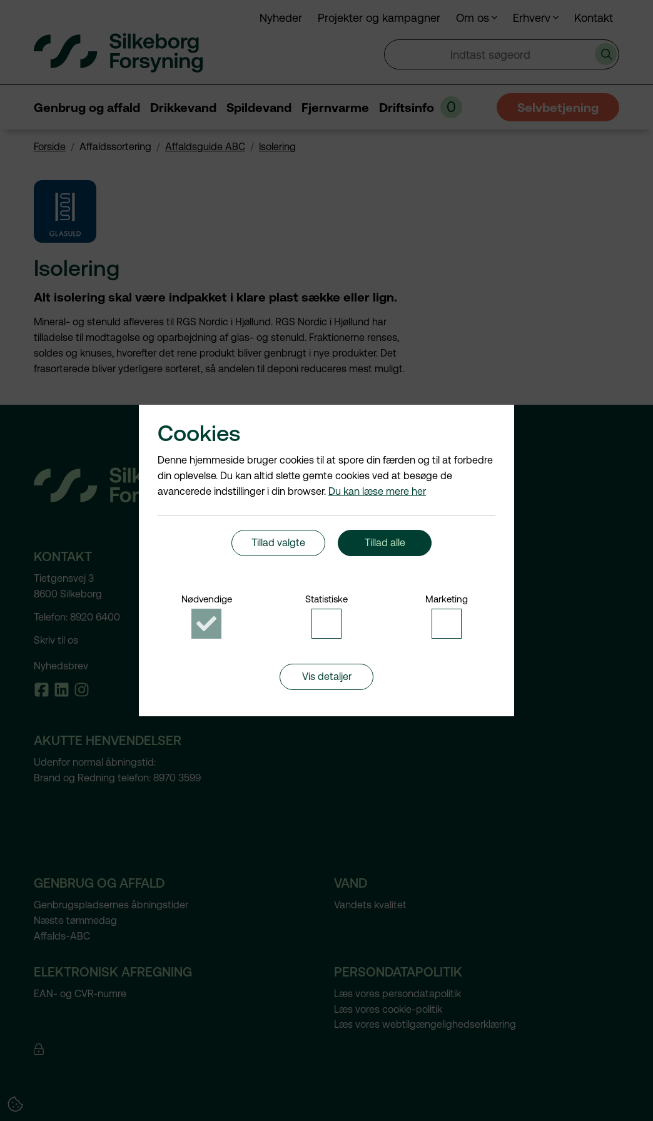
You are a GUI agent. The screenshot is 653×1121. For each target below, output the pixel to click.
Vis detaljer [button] (327, 687)
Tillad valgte (278, 546)
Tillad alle (385, 546)
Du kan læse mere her (377, 484)
